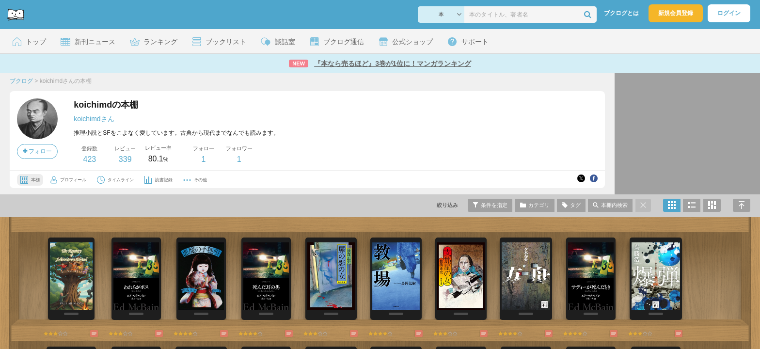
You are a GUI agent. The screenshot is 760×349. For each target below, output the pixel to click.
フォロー (37, 151)
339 (125, 159)
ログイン (729, 13)
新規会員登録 (675, 13)
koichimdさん (94, 119)
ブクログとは (621, 13)
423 (89, 159)
